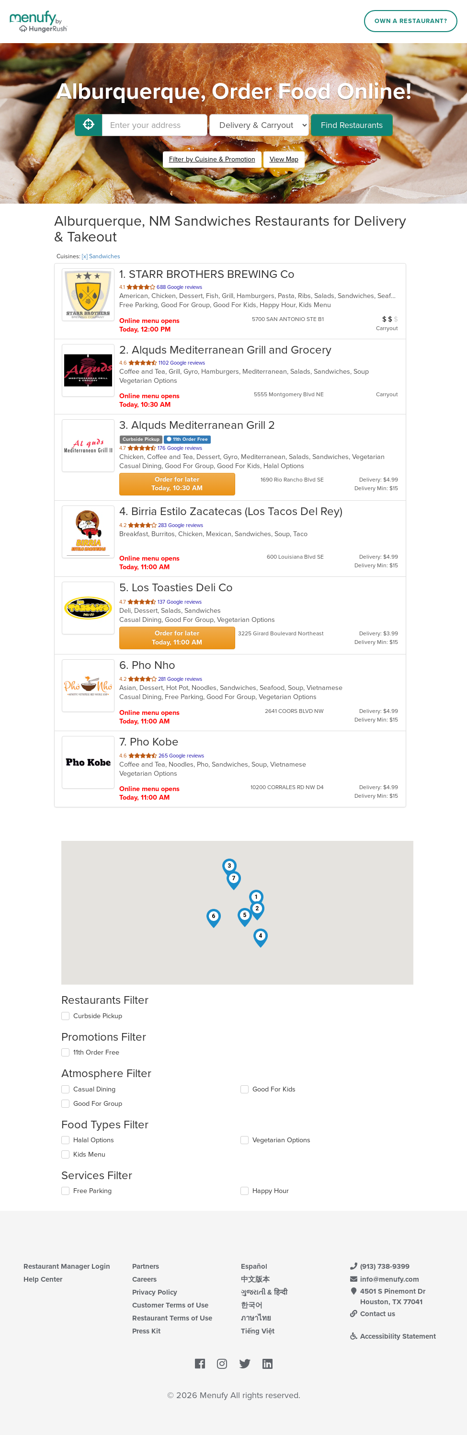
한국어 (251, 1305)
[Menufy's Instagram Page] (222, 1364)
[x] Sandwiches (101, 256)
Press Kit (146, 1331)
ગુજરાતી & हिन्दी (264, 1292)
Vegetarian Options (281, 1140)
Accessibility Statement (392, 1336)
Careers (144, 1279)
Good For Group (97, 1104)
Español (254, 1266)
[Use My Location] (89, 125)
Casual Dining (94, 1089)
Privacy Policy (154, 1292)
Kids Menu (89, 1154)
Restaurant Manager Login (66, 1266)
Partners (145, 1266)
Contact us (372, 1313)
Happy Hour (270, 1191)
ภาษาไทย (256, 1318)
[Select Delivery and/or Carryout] (259, 125)
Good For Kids (274, 1089)
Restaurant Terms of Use (172, 1318)
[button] (256, 899)
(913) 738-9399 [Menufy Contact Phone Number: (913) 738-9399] (379, 1266)
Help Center (42, 1279)
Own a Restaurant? (411, 21)
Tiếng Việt (257, 1331)
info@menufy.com (384, 1279)
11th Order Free (96, 1052)
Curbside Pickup (97, 1016)
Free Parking (92, 1191)
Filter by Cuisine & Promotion (212, 159)
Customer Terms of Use (170, 1305)
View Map (284, 159)
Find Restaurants (352, 125)
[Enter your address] (154, 125)
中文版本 (255, 1279)
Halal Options (93, 1140)
